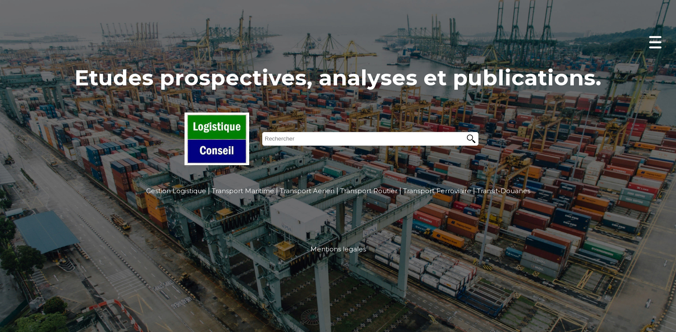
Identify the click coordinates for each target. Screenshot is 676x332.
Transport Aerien (307, 191)
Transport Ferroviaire (437, 191)
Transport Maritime (243, 191)
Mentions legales (338, 249)
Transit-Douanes (503, 191)
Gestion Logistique (176, 191)
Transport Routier (368, 191)
